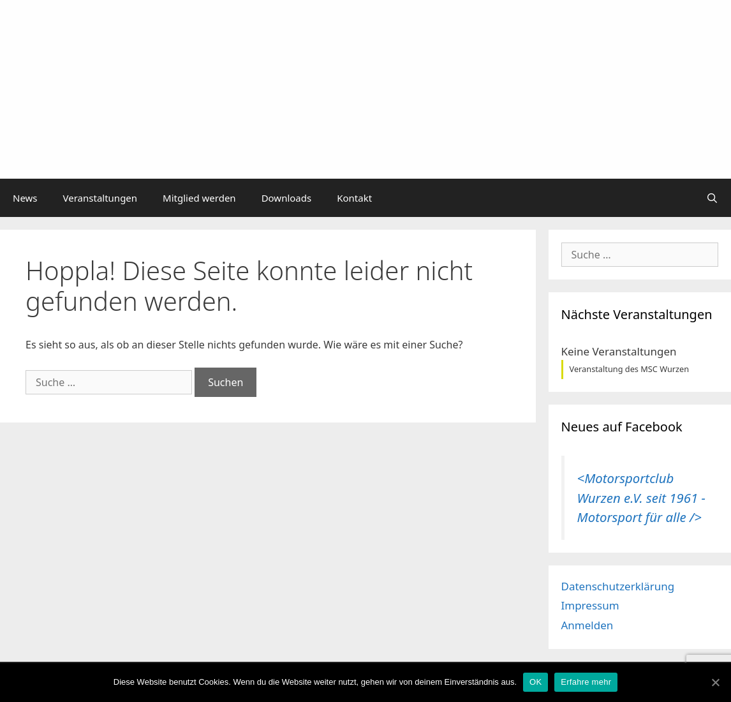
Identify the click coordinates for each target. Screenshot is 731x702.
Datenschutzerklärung (618, 586)
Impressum (590, 605)
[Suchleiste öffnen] (712, 198)
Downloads (287, 197)
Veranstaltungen (100, 197)
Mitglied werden (199, 197)
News (25, 197)
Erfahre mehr (586, 682)
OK (535, 682)
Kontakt (354, 197)
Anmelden (587, 625)
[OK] (715, 682)
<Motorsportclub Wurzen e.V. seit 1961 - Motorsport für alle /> (641, 497)
